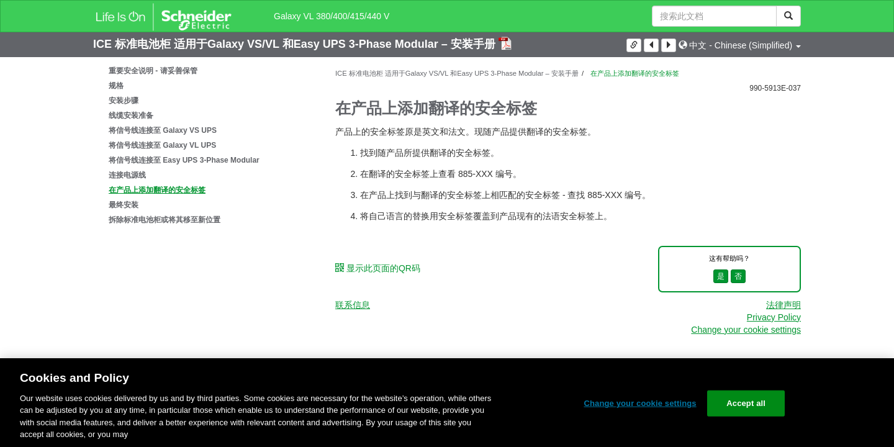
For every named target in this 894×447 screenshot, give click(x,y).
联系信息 (352, 305)
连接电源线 (127, 175)
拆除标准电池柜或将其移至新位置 (164, 219)
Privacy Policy (774, 317)
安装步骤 (123, 100)
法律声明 (783, 305)
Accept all (745, 403)
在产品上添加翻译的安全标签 (157, 190)
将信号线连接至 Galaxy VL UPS (162, 145)
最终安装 (123, 205)
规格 (116, 85)
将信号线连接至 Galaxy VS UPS (163, 130)
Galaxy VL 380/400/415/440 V (331, 16)
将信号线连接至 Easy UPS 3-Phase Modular (184, 160)
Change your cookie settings (746, 330)
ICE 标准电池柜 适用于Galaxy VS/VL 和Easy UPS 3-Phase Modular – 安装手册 (296, 44)
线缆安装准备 (131, 115)
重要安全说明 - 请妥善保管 (153, 70)
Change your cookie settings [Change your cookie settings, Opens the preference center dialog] (640, 403)
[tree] (205, 145)
